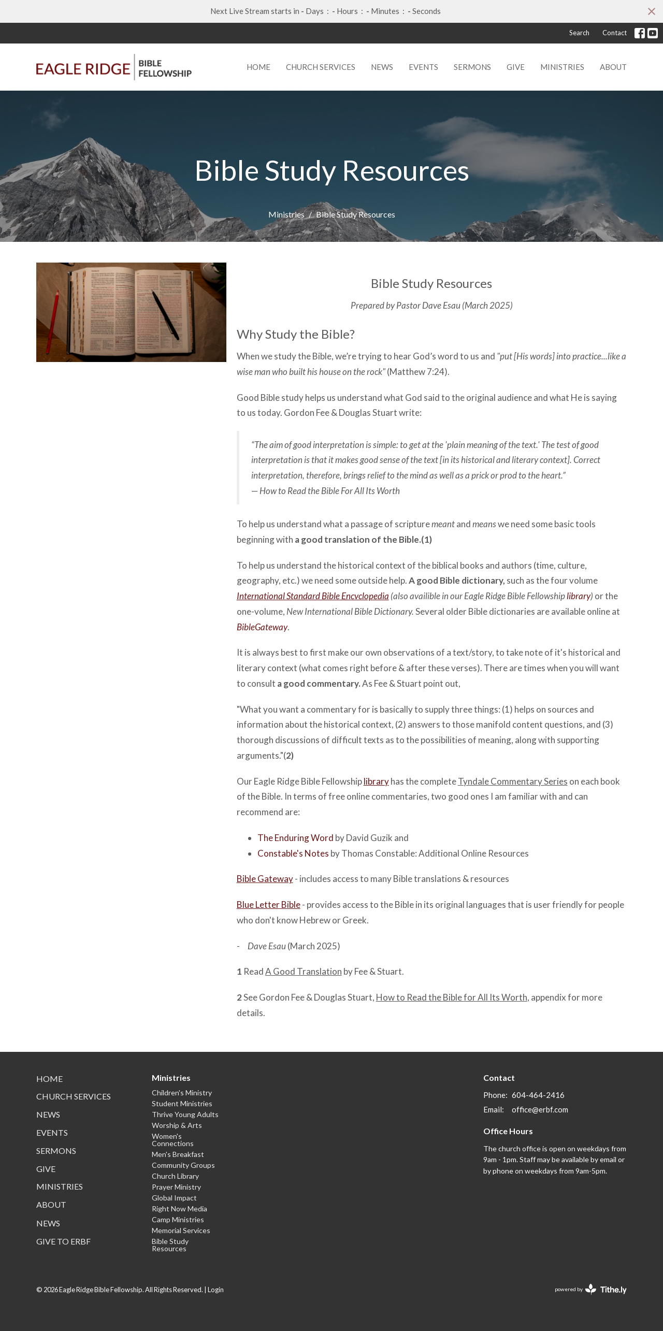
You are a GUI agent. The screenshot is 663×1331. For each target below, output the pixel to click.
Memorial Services (181, 1230)
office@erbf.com (540, 1109)
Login (216, 1289)
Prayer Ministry (176, 1186)
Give (516, 66)
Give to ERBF (63, 1241)
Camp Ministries (178, 1219)
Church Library (175, 1175)
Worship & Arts (177, 1125)
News (382, 66)
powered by (591, 1289)
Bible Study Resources (170, 1245)
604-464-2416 (538, 1094)
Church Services (320, 66)
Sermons (472, 66)
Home (258, 66)
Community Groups (183, 1165)
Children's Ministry (182, 1092)
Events (423, 66)
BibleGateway (262, 626)
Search (579, 32)
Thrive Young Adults (185, 1114)
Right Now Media (179, 1208)
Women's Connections (173, 1140)
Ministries (562, 66)
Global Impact (174, 1197)
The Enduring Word (295, 837)
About (613, 66)
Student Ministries (182, 1103)
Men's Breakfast (178, 1154)
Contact (614, 32)
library (578, 595)
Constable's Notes (293, 853)
